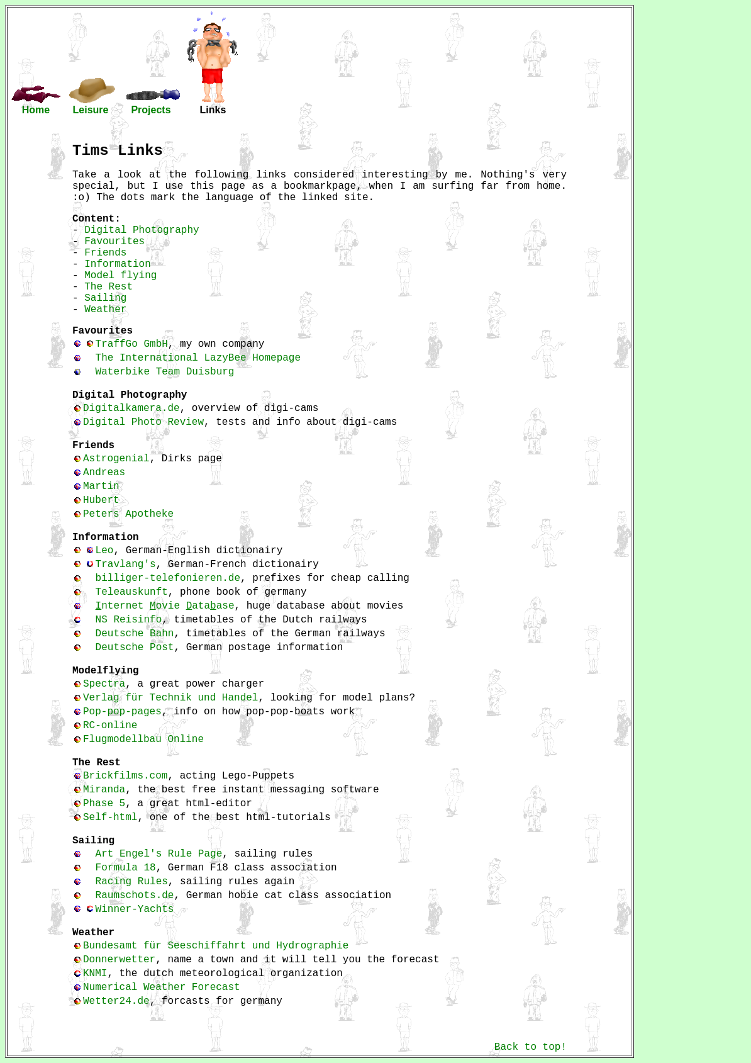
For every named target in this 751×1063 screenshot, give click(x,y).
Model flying (120, 275)
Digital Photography (141, 230)
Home (36, 109)
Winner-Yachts (135, 909)
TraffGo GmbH (132, 344)
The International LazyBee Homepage (198, 358)
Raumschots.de (135, 895)
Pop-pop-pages (122, 711)
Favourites (114, 241)
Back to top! (530, 1047)
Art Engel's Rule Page (159, 854)
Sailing (105, 298)
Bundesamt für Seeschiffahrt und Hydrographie (215, 946)
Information (117, 264)
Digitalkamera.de (131, 408)
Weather (105, 309)
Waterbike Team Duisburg (165, 372)
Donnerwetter (119, 959)
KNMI (95, 973)
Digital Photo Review (143, 422)
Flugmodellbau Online (143, 739)
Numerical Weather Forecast (161, 987)
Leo (105, 550)
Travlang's (126, 564)
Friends (105, 253)
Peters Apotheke (128, 514)
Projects (150, 109)
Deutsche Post (135, 647)
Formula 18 (126, 868)
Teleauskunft (132, 592)
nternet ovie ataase (165, 606)
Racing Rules (132, 881)
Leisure (91, 109)
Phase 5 (104, 803)
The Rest (108, 287)
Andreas (104, 472)
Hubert (101, 500)
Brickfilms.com (125, 776)
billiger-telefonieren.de (168, 578)
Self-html (110, 817)
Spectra (104, 684)
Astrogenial (116, 458)
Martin (101, 486)
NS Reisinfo (129, 620)
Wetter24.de (116, 1001)
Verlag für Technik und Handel (170, 698)
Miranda (104, 790)
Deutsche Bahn (135, 633)
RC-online (110, 725)
